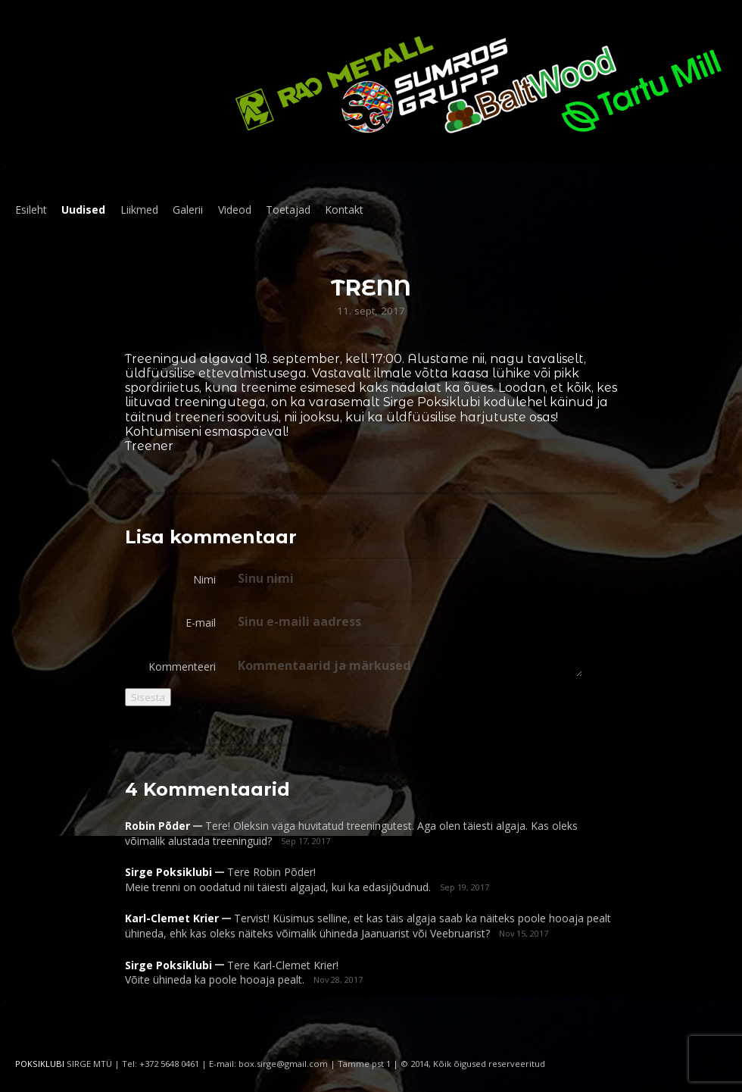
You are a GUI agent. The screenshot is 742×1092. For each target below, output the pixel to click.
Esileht (31, 209)
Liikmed (139, 209)
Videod (234, 209)
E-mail (201, 622)
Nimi (204, 579)
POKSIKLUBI (39, 1063)
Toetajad (288, 209)
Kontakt (344, 209)
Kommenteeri (182, 666)
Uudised (83, 209)
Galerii (188, 209)
